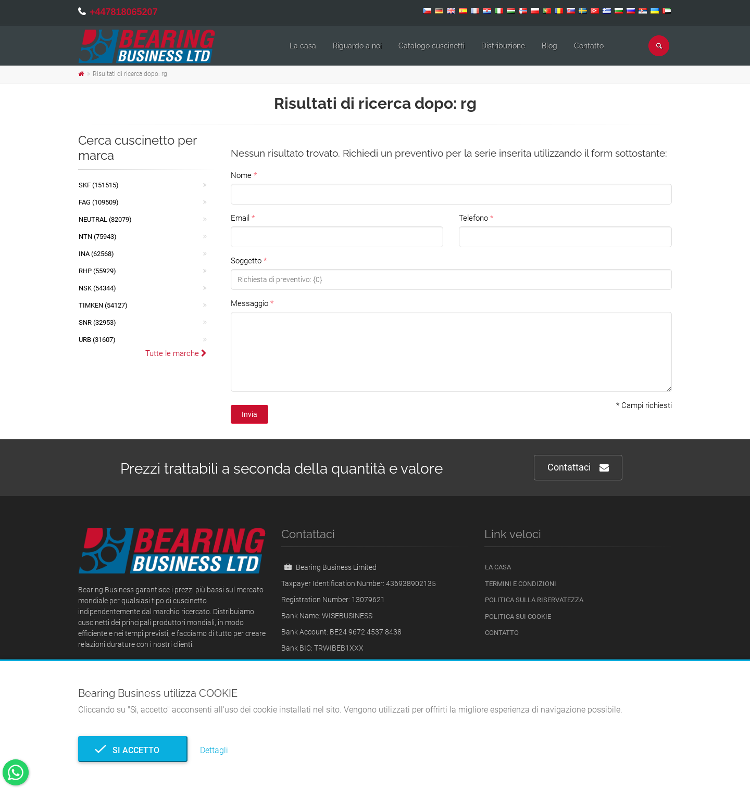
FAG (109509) (99, 202)
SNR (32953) (97, 322)
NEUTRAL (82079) (105, 219)
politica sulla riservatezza (534, 600)
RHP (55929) (97, 271)
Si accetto (132, 750)
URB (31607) (97, 340)
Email (240, 218)
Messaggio (249, 303)
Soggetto (246, 260)
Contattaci (578, 467)
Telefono (473, 218)
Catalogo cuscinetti (431, 46)
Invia (249, 414)
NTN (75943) (98, 236)
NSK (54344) (97, 288)
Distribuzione (503, 46)
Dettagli (214, 750)
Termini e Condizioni (520, 584)
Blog (549, 46)
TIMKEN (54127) (103, 305)
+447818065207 (124, 12)
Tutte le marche (176, 353)
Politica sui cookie (518, 616)
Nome (241, 175)
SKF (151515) (99, 185)
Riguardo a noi (357, 46)
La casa (303, 46)
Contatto (589, 46)
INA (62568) (96, 254)
